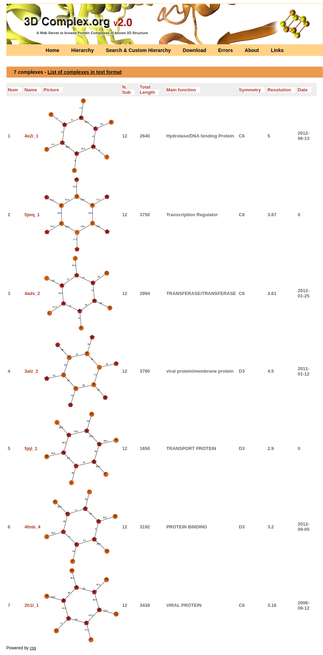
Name (33, 89)
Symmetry (252, 89)
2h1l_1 (32, 605)
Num (15, 89)
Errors (226, 50)
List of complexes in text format (85, 72)
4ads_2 (32, 293)
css (33, 648)
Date (304, 89)
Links (277, 50)
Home (53, 50)
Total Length (149, 89)
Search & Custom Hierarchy (139, 50)
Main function (183, 89)
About (252, 50)
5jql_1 (31, 448)
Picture (53, 89)
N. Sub (128, 89)
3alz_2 (31, 371)
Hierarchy (83, 50)
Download (195, 50)
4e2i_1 (32, 136)
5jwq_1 (32, 214)
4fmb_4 (33, 526)
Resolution (281, 89)
